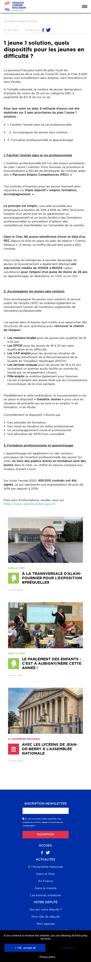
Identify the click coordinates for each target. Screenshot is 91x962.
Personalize (68, 948)
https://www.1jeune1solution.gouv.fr (31, 503)
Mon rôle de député (45, 916)
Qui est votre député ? (45, 909)
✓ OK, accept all (25, 947)
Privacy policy (47, 956)
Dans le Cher (45, 873)
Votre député (45, 902)
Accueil (8, 21)
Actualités (19, 21)
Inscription (45, 834)
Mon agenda (46, 923)
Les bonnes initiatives (45, 895)
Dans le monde (45, 888)
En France (32, 21)
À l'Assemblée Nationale (45, 866)
